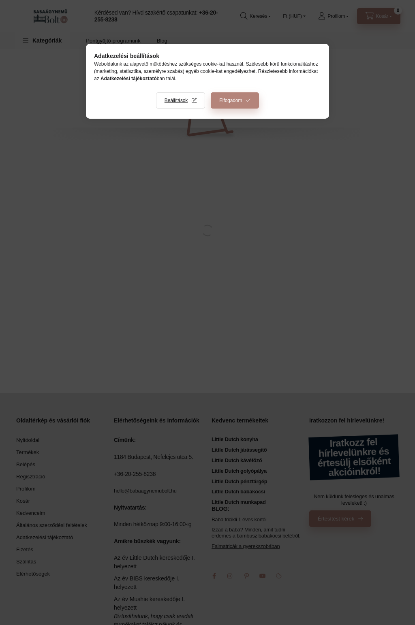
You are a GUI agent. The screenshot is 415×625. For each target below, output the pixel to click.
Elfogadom (230, 100)
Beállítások (176, 100)
